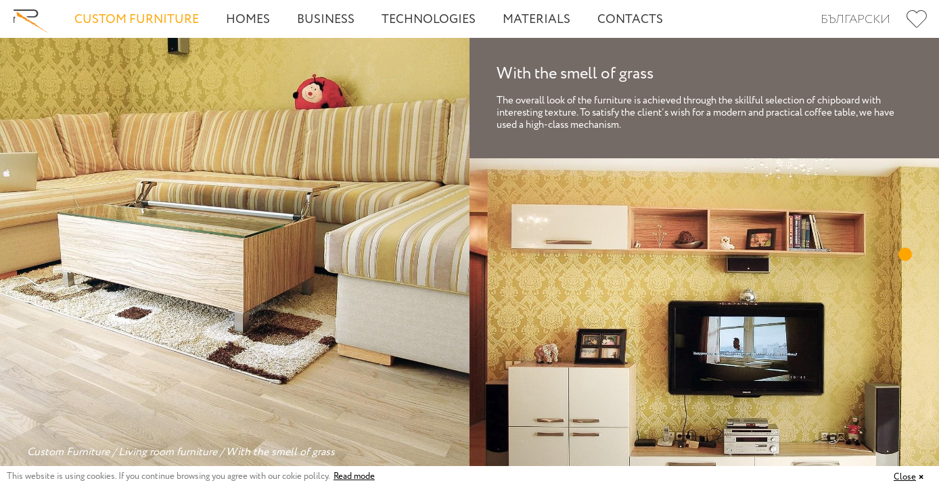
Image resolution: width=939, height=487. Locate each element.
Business (325, 19)
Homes (248, 19)
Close (905, 477)
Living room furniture (167, 452)
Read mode (354, 476)
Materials (536, 19)
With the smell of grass (280, 452)
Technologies (429, 19)
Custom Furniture (136, 19)
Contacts (630, 19)
